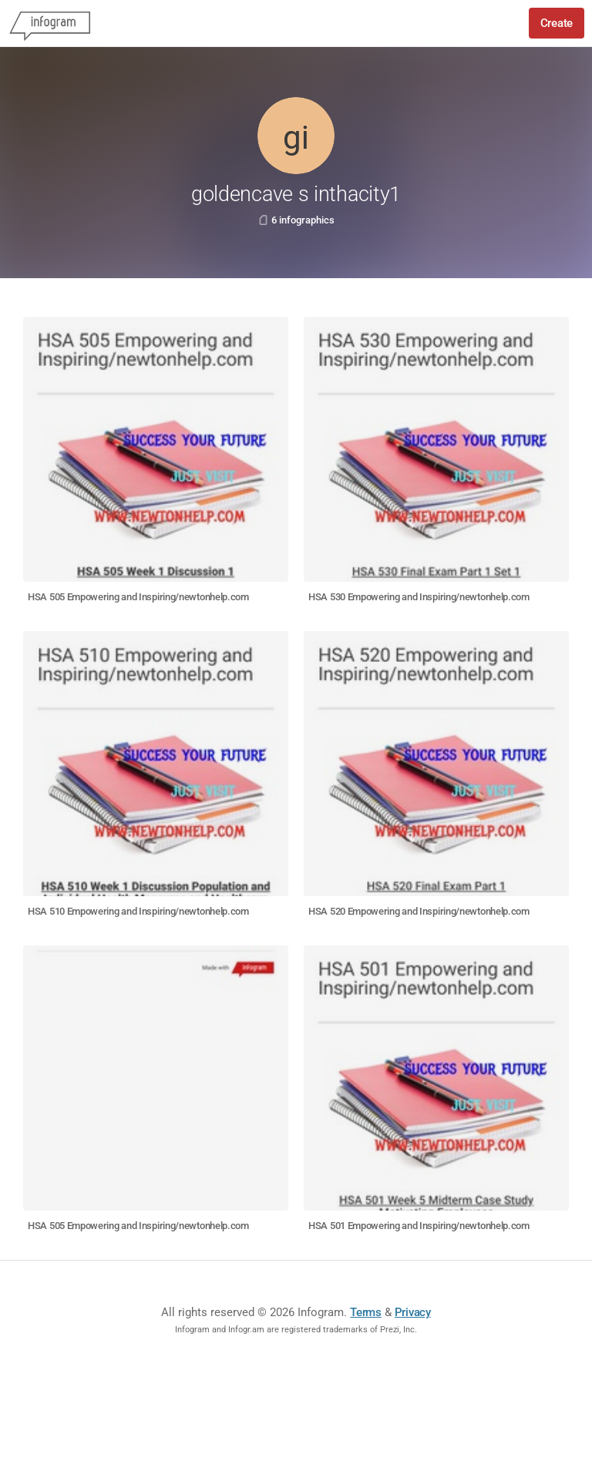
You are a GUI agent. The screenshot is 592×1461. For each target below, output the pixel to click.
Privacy (413, 1312)
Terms (366, 1312)
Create (556, 23)
